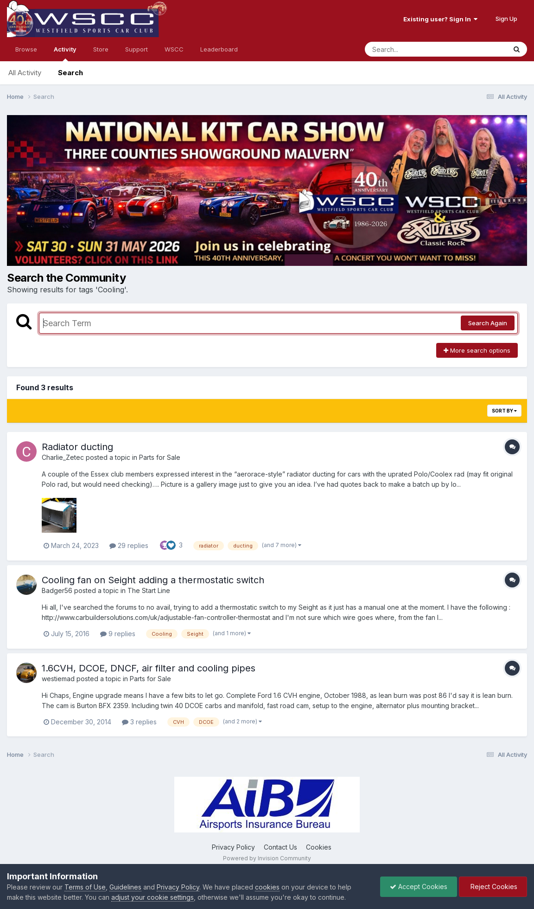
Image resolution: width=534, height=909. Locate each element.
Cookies (318, 847)
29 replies (128, 545)
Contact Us (280, 847)
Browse (26, 49)
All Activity (24, 72)
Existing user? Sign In (440, 19)
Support (136, 49)
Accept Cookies (418, 886)
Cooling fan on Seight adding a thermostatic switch (153, 580)
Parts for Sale (159, 457)
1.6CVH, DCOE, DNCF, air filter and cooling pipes (148, 668)
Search (70, 72)
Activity (65, 53)
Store (100, 49)
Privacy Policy (233, 847)
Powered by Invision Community (267, 858)
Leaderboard (219, 49)
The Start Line (148, 590)
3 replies (139, 722)
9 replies (117, 634)
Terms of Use (85, 887)
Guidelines (125, 887)
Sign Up (506, 18)
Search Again (487, 323)
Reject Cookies (493, 886)
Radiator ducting (77, 446)
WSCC (174, 49)
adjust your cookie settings (152, 897)
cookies (267, 887)
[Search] (410, 49)
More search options (477, 350)
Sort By (504, 410)
